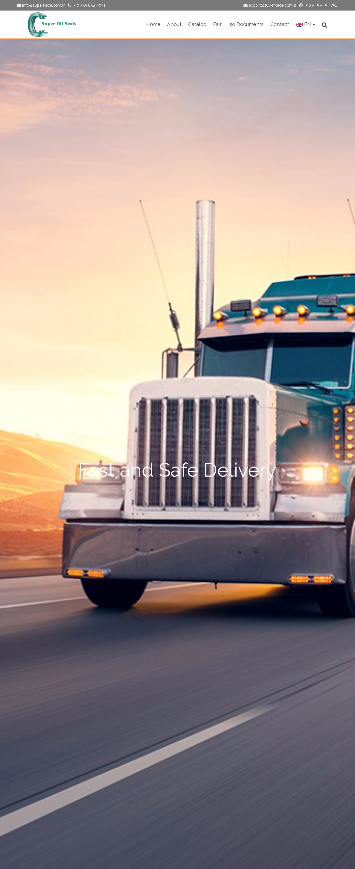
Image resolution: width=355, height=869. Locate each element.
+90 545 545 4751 (318, 5)
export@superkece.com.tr (269, 5)
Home (153, 24)
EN (305, 24)
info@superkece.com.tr (41, 5)
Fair (217, 24)
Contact (279, 24)
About (174, 24)
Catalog (197, 24)
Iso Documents (246, 24)
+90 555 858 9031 (86, 5)
